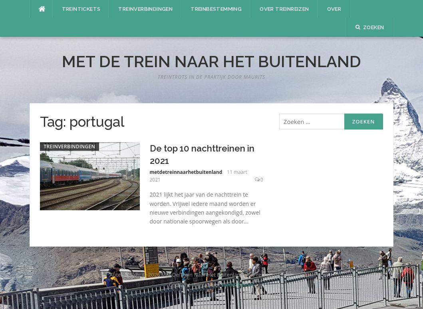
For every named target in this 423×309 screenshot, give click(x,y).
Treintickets (81, 9)
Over (334, 9)
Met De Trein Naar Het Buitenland (211, 61)
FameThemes (238, 284)
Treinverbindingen (145, 9)
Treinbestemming (216, 9)
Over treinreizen (284, 9)
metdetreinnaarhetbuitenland (186, 172)
